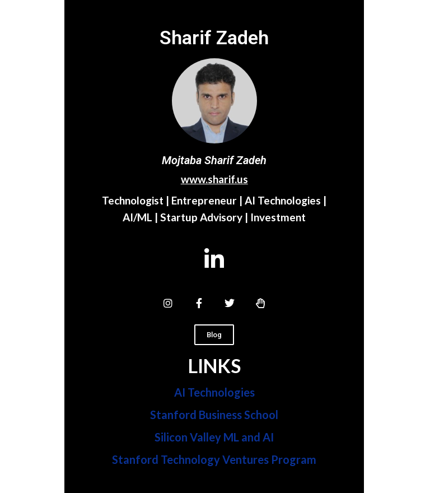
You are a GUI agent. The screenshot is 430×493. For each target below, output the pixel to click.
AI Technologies (214, 392)
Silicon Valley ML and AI (214, 437)
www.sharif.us (214, 179)
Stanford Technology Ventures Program (214, 459)
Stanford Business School (214, 414)
